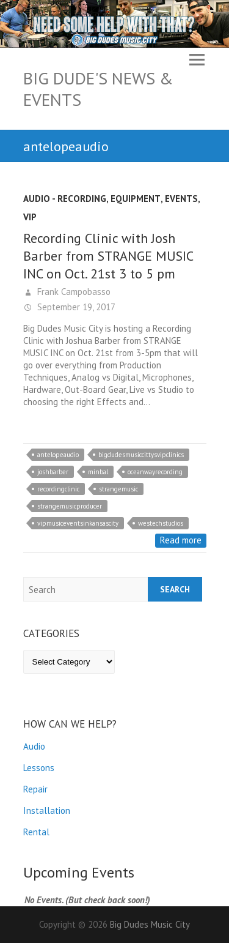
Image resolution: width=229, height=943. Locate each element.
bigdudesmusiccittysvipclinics (141, 454)
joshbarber (52, 472)
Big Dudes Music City (150, 924)
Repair (35, 789)
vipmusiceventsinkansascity (77, 523)
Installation (46, 810)
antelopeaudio (58, 454)
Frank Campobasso (73, 291)
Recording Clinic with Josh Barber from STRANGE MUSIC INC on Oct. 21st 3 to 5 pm (108, 255)
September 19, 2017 (75, 307)
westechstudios (160, 523)
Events (181, 198)
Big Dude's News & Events (98, 88)
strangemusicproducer (69, 506)
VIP (30, 217)
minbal (98, 472)
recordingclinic (58, 489)
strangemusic (118, 489)
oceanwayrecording (155, 472)
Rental (36, 832)
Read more (181, 540)
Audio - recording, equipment (92, 198)
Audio (34, 746)
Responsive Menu (197, 59)
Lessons (38, 767)
